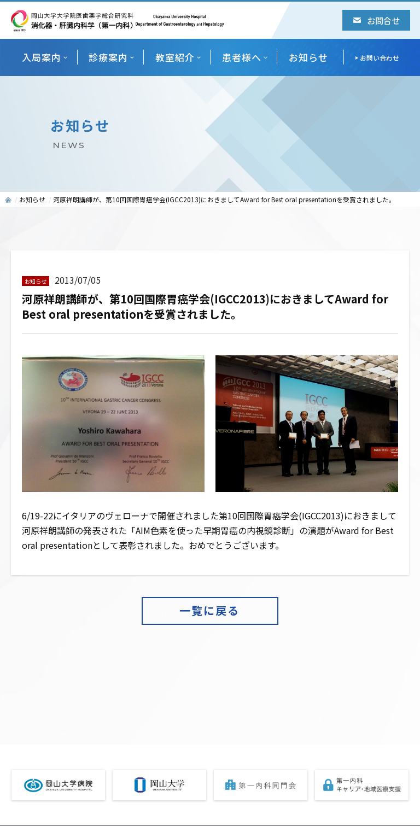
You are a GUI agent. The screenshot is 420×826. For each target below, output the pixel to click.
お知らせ (308, 57)
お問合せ (376, 20)
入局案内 (41, 57)
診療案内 (108, 57)
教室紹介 (175, 57)
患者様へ (241, 57)
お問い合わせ (379, 57)
